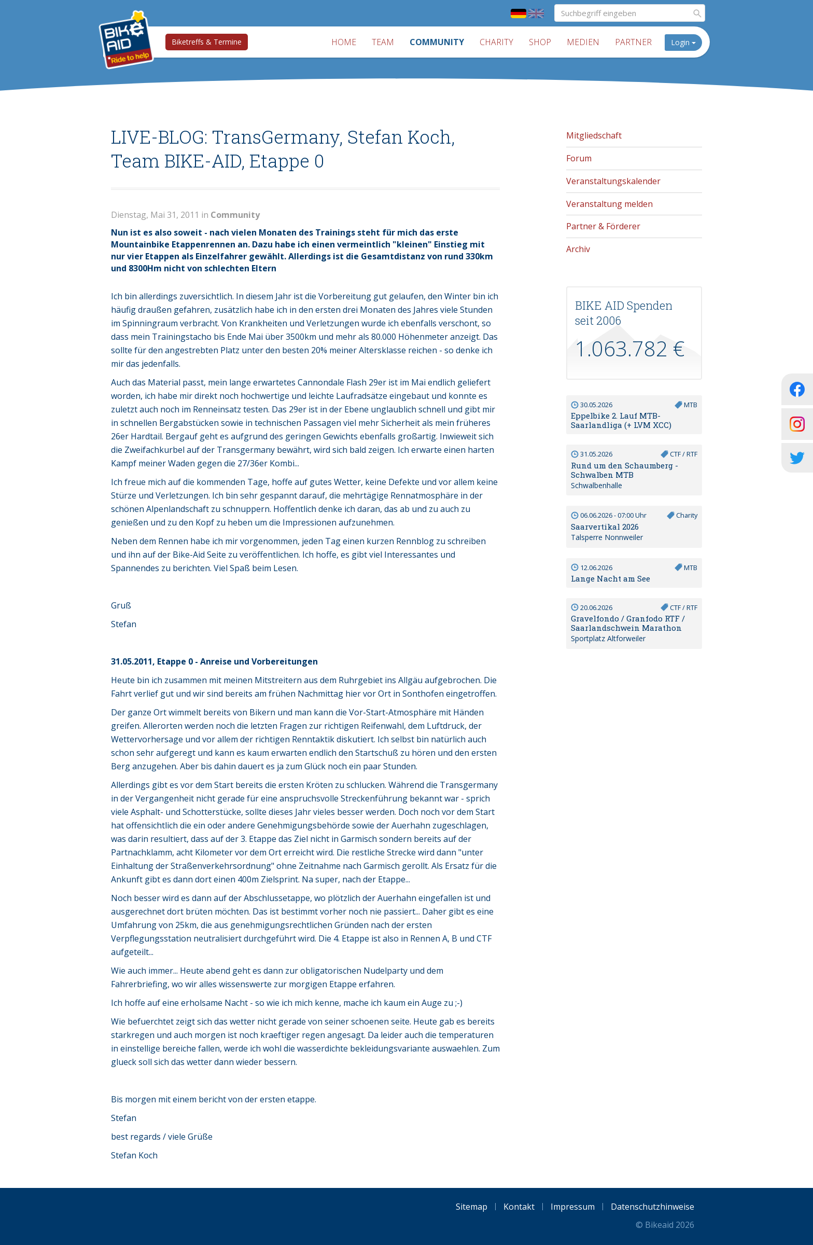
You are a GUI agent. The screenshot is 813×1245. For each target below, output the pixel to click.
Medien (583, 42)
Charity (496, 42)
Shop (540, 42)
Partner (633, 42)
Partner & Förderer (603, 226)
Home (343, 42)
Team (383, 42)
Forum (579, 158)
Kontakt (519, 1206)
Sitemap (471, 1206)
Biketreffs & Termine (207, 42)
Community (437, 42)
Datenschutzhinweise (652, 1206)
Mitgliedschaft (594, 135)
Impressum (573, 1206)
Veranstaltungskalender (613, 181)
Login (683, 42)
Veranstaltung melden (609, 204)
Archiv (578, 249)
